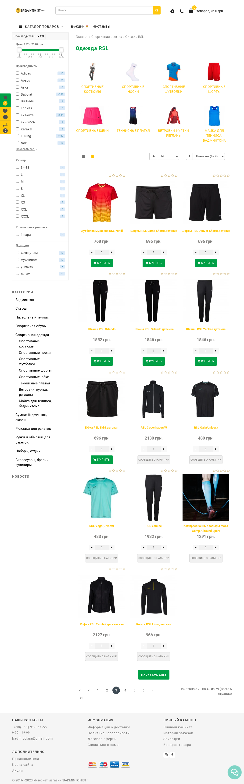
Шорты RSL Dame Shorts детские (153, 231)
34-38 (40, 167)
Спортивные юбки (34, 377)
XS (40, 202)
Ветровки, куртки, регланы (33, 392)
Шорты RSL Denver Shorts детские (206, 231)
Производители (25, 759)
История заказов (178, 733)
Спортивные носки (35, 353)
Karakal (40, 129)
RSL (41, 36)
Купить (101, 263)
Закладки (171, 739)
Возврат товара (177, 745)
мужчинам (40, 260)
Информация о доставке (109, 727)
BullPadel (40, 101)
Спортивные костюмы (29, 343)
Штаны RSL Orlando (101, 329)
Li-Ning (40, 136)
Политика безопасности (109, 733)
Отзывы (101, 26)
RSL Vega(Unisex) (101, 526)
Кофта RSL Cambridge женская (102, 624)
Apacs (40, 80)
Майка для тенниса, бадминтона (35, 403)
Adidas (40, 73)
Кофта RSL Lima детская (153, 624)
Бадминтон (24, 300)
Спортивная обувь (30, 326)
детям (40, 274)
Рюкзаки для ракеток (33, 428)
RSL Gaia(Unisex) (206, 427)
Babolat (40, 94)
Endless (40, 108)
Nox (40, 143)
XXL (40, 209)
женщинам (40, 253)
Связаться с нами (103, 745)
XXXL (40, 216)
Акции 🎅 (80, 26)
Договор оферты (102, 739)
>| (81, 698)
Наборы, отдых (27, 451)
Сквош (21, 308)
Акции (17, 770)
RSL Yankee (154, 526)
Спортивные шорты (35, 370)
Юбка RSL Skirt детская (101, 427)
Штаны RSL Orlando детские (154, 329)
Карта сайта (22, 764)
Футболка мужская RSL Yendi (102, 231)
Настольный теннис (32, 317)
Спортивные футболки (29, 361)
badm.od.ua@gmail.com (32, 738)
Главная (82, 37)
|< (80, 690)
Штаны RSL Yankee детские (206, 329)
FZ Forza (40, 115)
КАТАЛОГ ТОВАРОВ (41, 27)
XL (40, 195)
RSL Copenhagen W (154, 427)
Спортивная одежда (32, 335)
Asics (40, 87)
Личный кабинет (177, 727)
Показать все (27, 149)
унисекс (40, 266)
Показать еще (154, 675)
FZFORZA (40, 122)
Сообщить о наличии (153, 459)
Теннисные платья (34, 383)
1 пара (40, 234)
